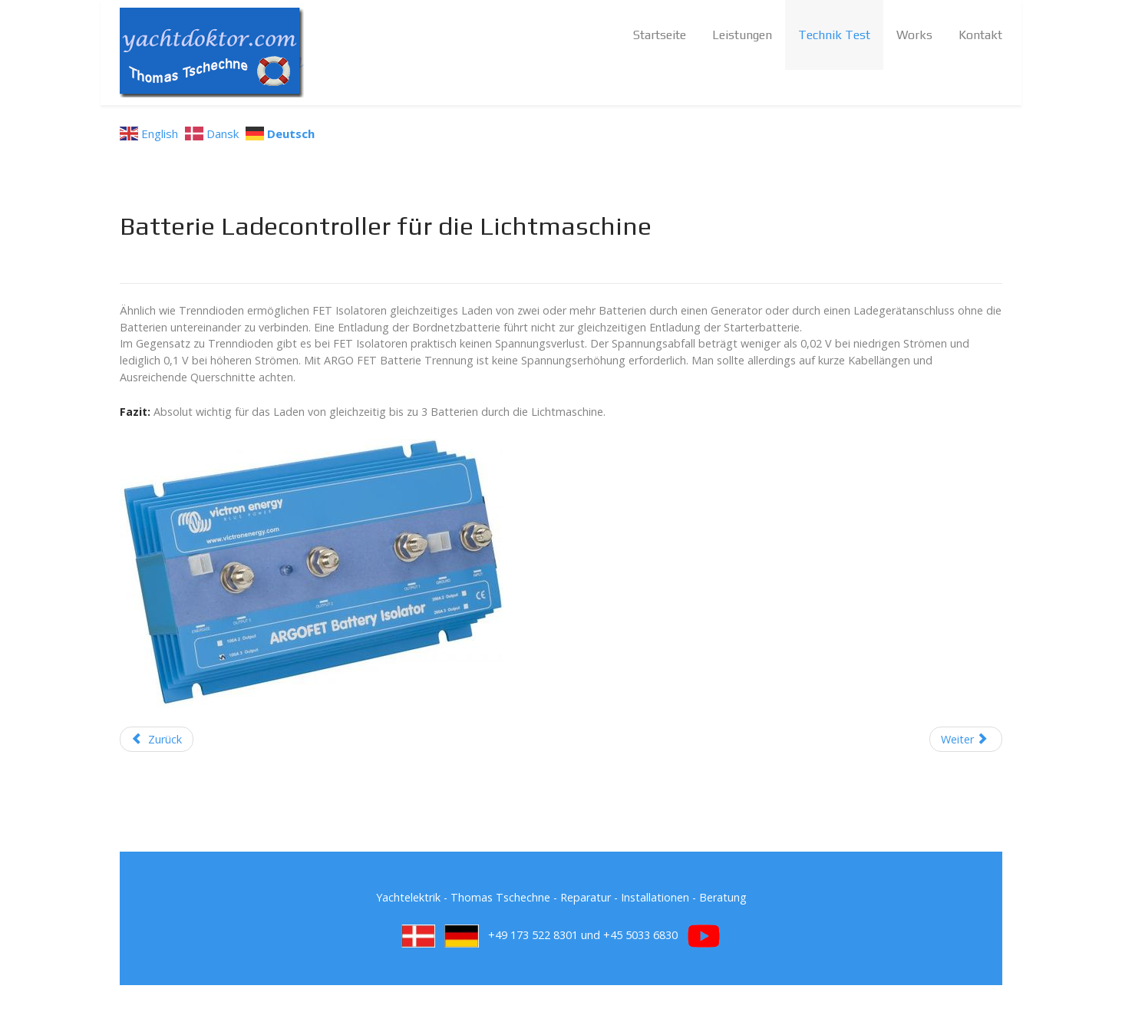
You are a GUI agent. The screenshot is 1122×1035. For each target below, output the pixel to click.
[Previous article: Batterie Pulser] (156, 740)
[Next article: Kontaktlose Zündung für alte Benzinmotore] (965, 740)
